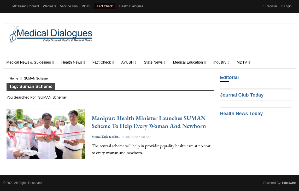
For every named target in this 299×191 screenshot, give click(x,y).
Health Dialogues (131, 6)
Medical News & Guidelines (29, 62)
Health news (71, 62)
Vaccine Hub (69, 6)
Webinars (49, 6)
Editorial (229, 77)
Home (14, 78)
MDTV (85, 6)
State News (153, 62)
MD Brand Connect (26, 6)
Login (286, 6)
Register (270, 6)
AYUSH (127, 62)
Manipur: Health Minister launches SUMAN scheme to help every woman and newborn (149, 122)
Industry (219, 62)
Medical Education (188, 62)
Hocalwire (289, 183)
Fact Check (105, 6)
